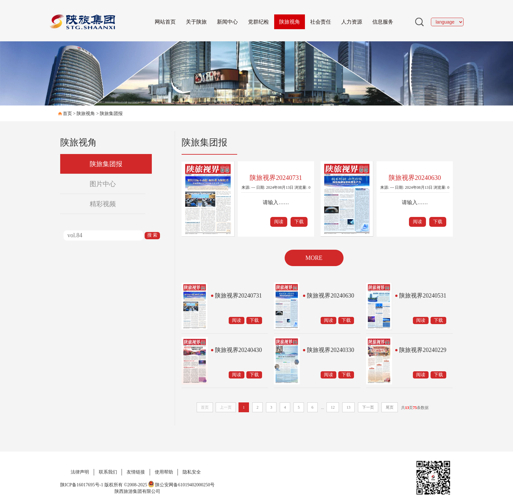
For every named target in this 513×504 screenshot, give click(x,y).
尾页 (390, 407)
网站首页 (165, 22)
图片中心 (103, 183)
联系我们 (108, 472)
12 (333, 407)
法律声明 (80, 472)
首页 (67, 113)
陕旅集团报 (111, 113)
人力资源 (351, 22)
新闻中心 (227, 22)
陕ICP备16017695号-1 (81, 484)
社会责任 (320, 22)
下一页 (368, 407)
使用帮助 (164, 472)
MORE (313, 258)
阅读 (278, 221)
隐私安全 (192, 472)
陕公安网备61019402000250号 (181, 484)
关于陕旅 (196, 22)
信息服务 (382, 22)
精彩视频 (103, 203)
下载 (299, 221)
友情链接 (136, 472)
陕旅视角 (289, 22)
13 (348, 407)
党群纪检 (258, 22)
